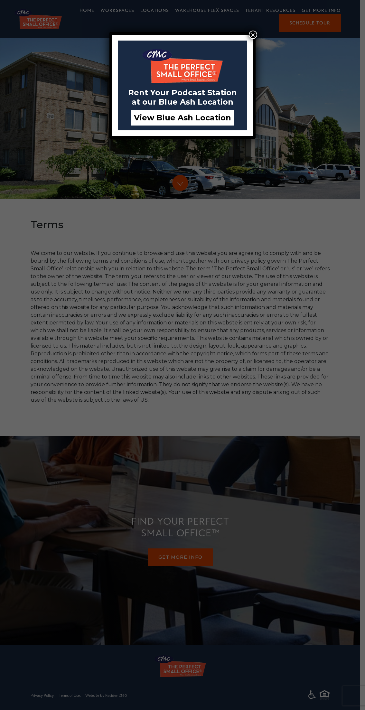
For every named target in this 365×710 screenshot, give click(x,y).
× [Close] (253, 35)
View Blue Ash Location (182, 117)
